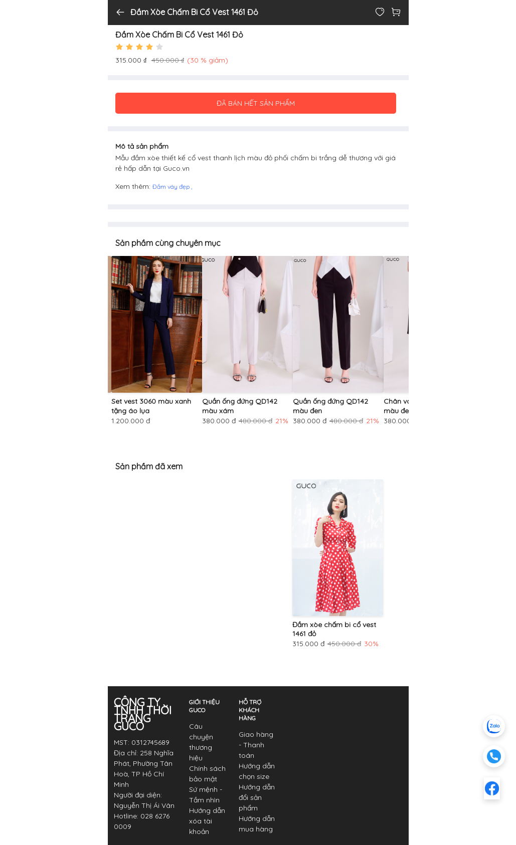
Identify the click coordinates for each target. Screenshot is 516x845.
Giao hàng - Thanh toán (256, 745)
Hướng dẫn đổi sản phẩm (257, 797)
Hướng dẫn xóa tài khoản (207, 821)
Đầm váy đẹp (171, 186)
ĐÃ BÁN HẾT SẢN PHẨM (256, 103)
